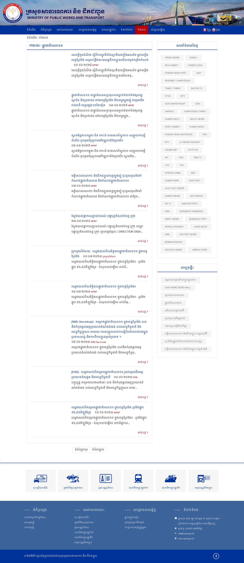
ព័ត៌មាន (142, 30)
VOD (181, 158)
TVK (167, 165)
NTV (167, 142)
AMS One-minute (98, 342)
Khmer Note (197, 127)
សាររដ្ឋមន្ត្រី (29, 522)
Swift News (172, 219)
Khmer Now (172, 181)
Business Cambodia (191, 211)
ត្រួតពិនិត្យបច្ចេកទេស (73, 488)
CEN (197, 104)
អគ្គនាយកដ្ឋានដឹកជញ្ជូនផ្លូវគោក (180, 280)
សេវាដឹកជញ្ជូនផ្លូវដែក (138, 488)
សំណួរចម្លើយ (158, 30)
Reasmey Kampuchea (177, 81)
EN (218, 30)
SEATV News (197, 119)
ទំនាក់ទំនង (127, 30)
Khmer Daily (172, 119)
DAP (199, 73)
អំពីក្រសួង (46, 30)
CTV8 (167, 96)
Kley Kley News (174, 188)
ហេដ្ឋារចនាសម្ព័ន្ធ (87, 30)
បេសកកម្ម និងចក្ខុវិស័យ (35, 517)
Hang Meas (200, 227)
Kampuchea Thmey (195, 111)
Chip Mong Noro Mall (178, 288)
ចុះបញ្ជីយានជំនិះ (40, 488)
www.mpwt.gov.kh (186, 539)
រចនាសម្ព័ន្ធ (29, 527)
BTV (183, 96)
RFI (166, 158)
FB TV (168, 204)
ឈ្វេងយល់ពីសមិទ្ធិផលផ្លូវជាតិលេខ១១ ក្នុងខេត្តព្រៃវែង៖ (103, 286)
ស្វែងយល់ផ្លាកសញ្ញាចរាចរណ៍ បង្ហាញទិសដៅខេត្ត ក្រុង (103, 216)
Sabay (193, 58)
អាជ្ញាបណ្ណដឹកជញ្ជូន (203, 488)
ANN (167, 211)
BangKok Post (198, 219)
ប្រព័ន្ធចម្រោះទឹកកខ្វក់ (134, 522)
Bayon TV (196, 88)
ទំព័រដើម (31, 30)
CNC (205, 135)
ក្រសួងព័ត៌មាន (109, 257)
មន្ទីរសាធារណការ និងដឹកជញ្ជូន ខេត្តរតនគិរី (186, 334)
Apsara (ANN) (172, 173)
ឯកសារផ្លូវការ (109, 30)
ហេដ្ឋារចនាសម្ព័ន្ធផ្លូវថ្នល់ (135, 527)
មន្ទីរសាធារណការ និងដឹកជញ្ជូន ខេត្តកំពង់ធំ (186, 349)
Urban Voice (199, 250)
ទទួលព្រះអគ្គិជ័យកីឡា (176, 326)
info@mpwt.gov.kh (186, 534)
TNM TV (197, 158)
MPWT (95, 65)
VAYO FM (193, 150)
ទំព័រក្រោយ (81, 450)
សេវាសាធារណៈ (65, 30)
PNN (167, 234)
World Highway (174, 227)
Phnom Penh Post (175, 73)
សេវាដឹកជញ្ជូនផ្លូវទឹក (171, 488)
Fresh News (172, 58)
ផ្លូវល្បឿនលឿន (132, 517)
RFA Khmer (171, 65)
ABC (193, 173)
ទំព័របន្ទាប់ (98, 450)
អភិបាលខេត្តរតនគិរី (174, 311)
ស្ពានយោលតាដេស (174, 295)
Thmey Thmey (173, 88)
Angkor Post (189, 204)
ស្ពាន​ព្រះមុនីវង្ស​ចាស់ (175, 318)
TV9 (181, 165)
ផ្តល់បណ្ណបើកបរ (106, 488)
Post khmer (172, 127)
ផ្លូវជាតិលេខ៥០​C (173, 303)
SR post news (188, 234)
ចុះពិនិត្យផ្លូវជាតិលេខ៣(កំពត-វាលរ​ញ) (183, 341)
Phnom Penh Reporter (178, 135)
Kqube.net (171, 150)
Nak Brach (196, 196)
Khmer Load (195, 65)
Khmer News (172, 196)
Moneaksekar (173, 242)
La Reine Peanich (189, 142)
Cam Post (194, 181)
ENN (135, 377)
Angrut (169, 111)
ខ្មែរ (209, 30)
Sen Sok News (173, 250)
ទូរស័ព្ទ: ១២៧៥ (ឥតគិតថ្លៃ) (190, 529)
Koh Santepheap (175, 104)
